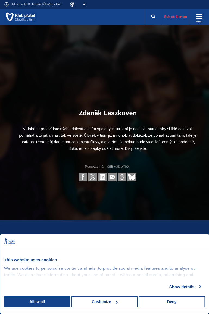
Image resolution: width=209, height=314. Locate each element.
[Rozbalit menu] (199, 17)
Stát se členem (175, 17)
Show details (182, 286)
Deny (171, 302)
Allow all (37, 302)
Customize (105, 302)
